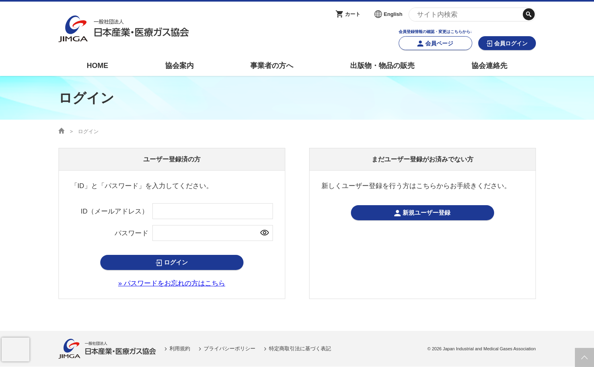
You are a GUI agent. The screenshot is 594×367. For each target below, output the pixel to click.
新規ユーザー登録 (426, 213)
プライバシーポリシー (229, 348)
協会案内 (179, 66)
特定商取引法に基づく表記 (300, 348)
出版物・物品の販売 (382, 66)
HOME (97, 66)
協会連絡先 (489, 66)
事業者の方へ (271, 66)
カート (352, 14)
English (393, 14)
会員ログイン (511, 43)
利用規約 (179, 348)
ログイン (176, 262)
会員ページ (439, 43)
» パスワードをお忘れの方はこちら (171, 283)
